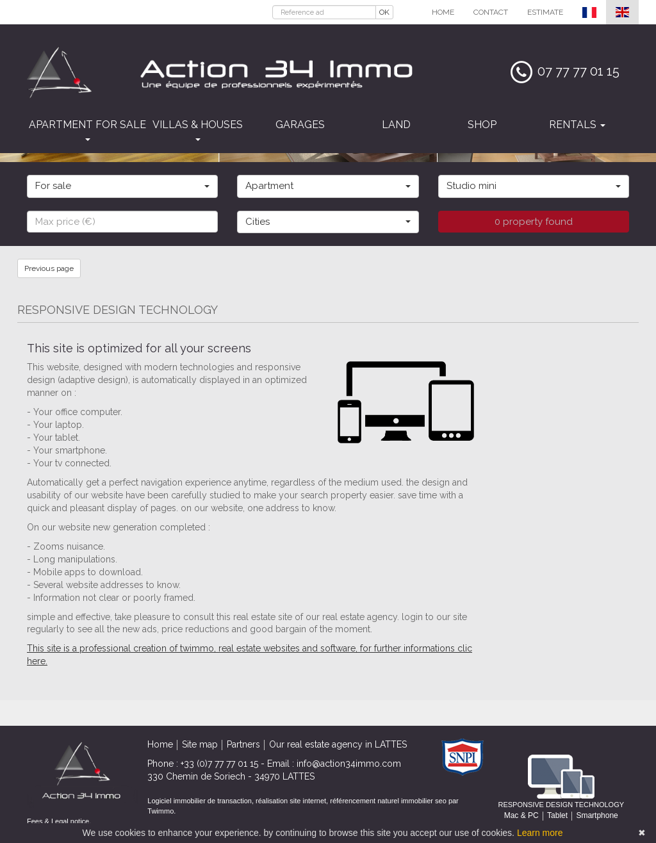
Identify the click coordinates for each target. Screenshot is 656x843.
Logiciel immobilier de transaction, (201, 801)
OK (384, 12)
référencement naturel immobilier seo (389, 801)
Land (396, 125)
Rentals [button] (577, 125)
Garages (300, 125)
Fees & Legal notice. (59, 821)
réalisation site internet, (293, 801)
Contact (490, 12)
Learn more (540, 833)
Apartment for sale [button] (87, 130)
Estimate (545, 12)
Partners (243, 744)
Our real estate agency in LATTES (338, 744)
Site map (200, 744)
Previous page (49, 268)
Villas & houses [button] (197, 130)
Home (443, 12)
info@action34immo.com (349, 763)
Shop (482, 125)
